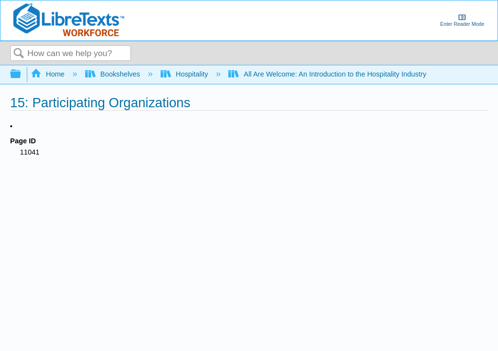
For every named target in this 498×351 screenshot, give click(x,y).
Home (49, 74)
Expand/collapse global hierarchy (22, 74)
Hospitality (185, 74)
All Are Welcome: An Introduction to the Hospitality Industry (328, 74)
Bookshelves (113, 74)
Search (19, 53)
